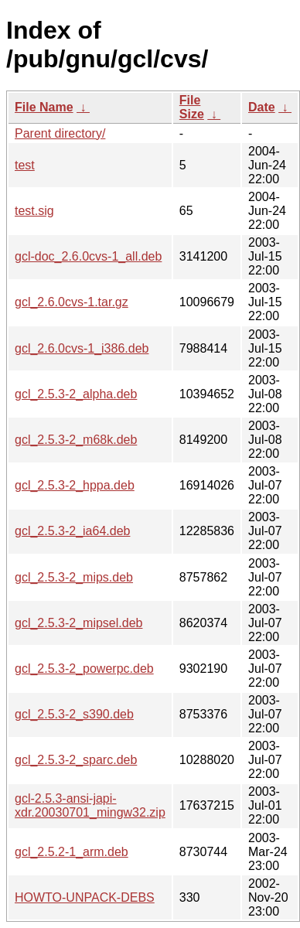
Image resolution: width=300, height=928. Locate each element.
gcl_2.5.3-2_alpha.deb (76, 394)
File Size (191, 107)
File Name (44, 107)
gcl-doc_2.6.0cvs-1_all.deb (88, 256)
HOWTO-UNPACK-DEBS (85, 897)
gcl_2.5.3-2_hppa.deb (75, 485)
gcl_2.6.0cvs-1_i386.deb (81, 348)
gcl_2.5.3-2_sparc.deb (76, 759)
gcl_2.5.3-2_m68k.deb (76, 439)
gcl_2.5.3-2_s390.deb (74, 714)
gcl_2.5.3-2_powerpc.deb (84, 668)
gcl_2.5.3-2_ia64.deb (72, 530)
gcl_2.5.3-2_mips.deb (74, 577)
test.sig (34, 210)
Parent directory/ (60, 133)
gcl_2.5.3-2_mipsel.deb (78, 622)
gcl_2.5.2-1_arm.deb (71, 851)
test (25, 165)
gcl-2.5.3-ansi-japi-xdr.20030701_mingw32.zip (90, 805)
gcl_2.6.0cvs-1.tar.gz (71, 302)
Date (261, 107)
